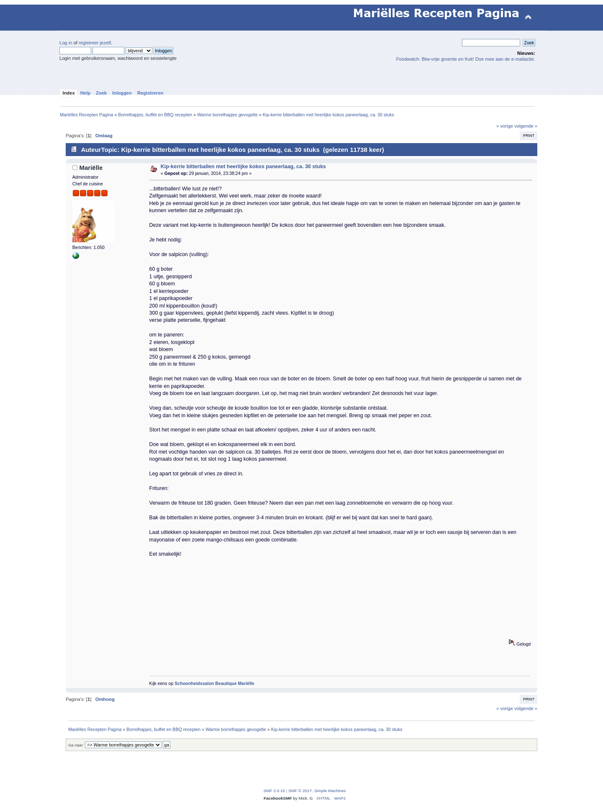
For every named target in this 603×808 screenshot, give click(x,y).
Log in (65, 42)
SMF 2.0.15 (274, 790)
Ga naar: (76, 745)
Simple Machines (330, 790)
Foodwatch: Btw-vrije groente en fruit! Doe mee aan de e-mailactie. (465, 59)
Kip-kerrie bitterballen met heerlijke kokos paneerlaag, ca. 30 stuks (243, 166)
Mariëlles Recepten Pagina (116, 18)
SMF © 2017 (300, 790)
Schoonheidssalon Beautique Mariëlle (214, 683)
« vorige (504, 125)
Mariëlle (91, 167)
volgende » (525, 125)
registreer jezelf (95, 42)
